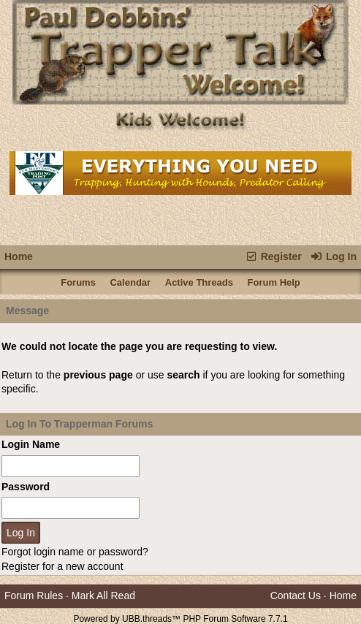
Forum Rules (33, 595)
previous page (98, 375)
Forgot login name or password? (74, 552)
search (183, 375)
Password (25, 486)
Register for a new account (62, 566)
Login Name (30, 444)
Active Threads (199, 282)
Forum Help (274, 282)
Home (18, 256)
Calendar (130, 282)
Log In (334, 256)
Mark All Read (103, 595)
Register (273, 256)
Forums (78, 282)
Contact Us (295, 595)
